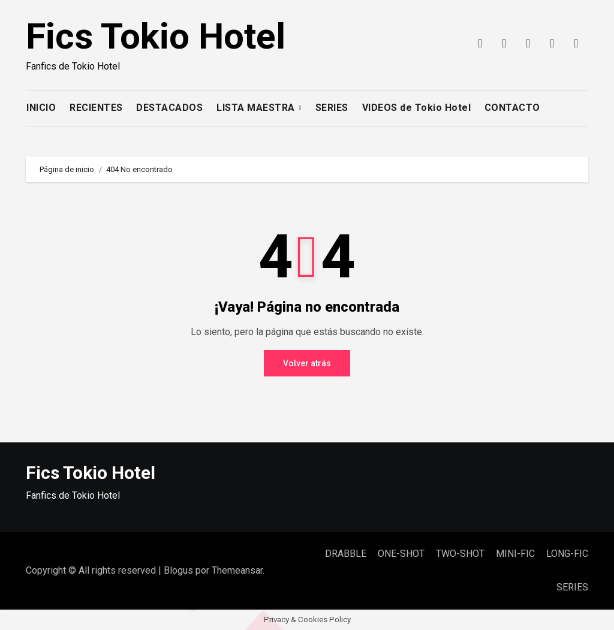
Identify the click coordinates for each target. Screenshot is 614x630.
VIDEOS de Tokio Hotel (416, 107)
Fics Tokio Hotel (155, 36)
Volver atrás (307, 363)
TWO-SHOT (460, 553)
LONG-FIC (567, 553)
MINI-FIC (515, 553)
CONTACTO (512, 107)
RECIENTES (96, 107)
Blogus (178, 570)
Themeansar (237, 570)
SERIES (331, 107)
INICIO (41, 107)
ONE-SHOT (401, 553)
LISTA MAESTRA (256, 107)
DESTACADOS (169, 107)
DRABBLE (345, 553)
